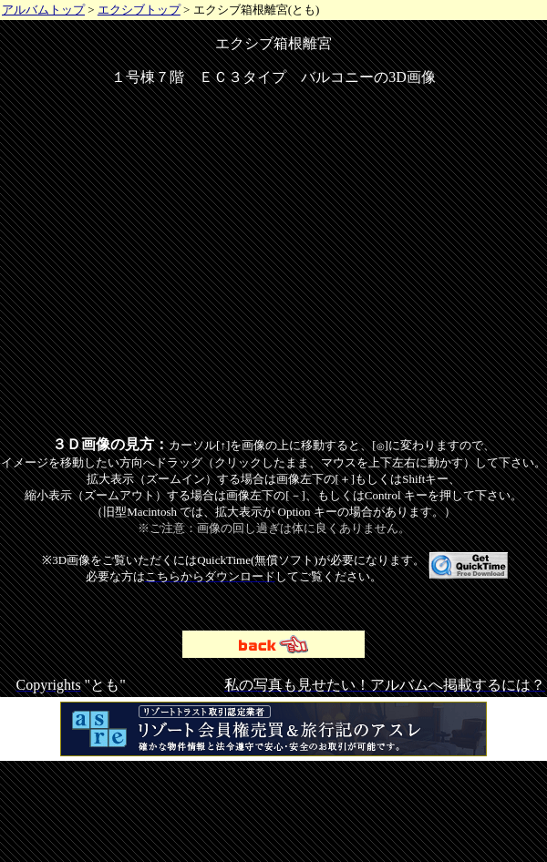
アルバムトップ (43, 9)
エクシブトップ (139, 9)
